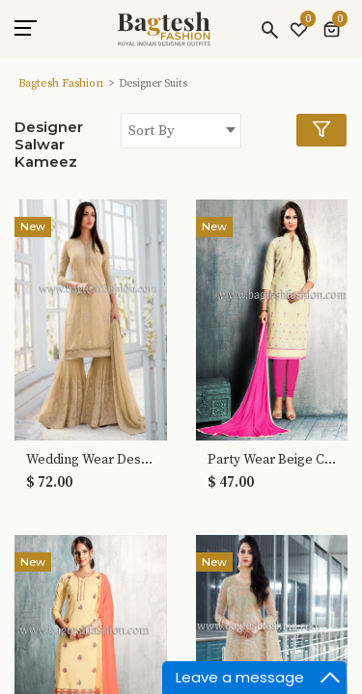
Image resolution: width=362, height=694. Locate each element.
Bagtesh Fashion (60, 83)
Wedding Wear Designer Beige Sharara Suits (90, 460)
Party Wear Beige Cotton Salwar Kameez (272, 460)
